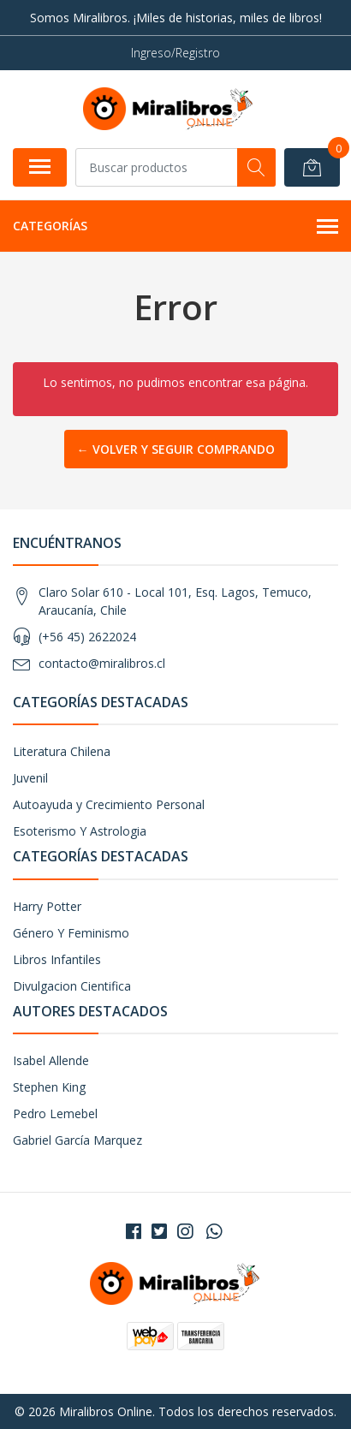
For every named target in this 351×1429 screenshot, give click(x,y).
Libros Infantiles (57, 959)
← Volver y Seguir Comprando (176, 449)
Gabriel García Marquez (77, 1140)
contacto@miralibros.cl (102, 663)
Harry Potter (47, 906)
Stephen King (49, 1087)
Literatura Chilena (61, 751)
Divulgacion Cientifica (72, 986)
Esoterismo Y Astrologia (79, 831)
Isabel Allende (51, 1060)
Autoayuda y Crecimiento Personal (109, 804)
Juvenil (30, 778)
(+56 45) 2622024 (87, 636)
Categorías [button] (175, 226)
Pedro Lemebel (55, 1113)
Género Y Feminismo (71, 933)
